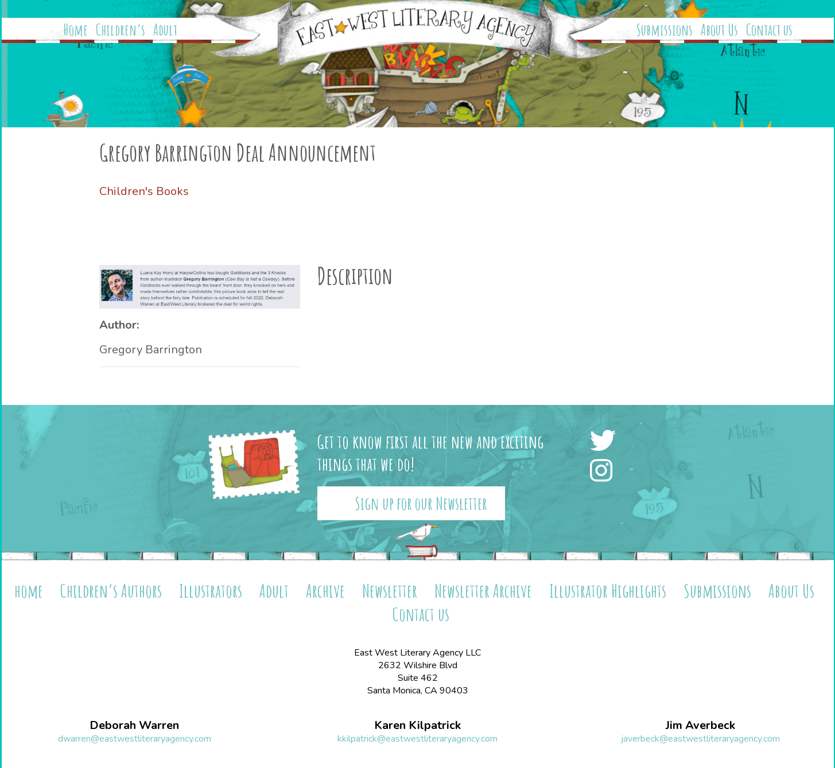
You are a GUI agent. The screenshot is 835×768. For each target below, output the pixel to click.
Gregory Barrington (150, 349)
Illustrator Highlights (607, 590)
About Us (719, 30)
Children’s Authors (111, 590)
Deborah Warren (134, 725)
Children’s (120, 30)
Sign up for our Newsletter (421, 503)
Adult (165, 30)
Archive (325, 590)
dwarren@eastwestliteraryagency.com (134, 738)
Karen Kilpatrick (417, 725)
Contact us (769, 30)
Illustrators (210, 590)
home (28, 590)
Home (76, 30)
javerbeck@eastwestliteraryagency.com (700, 738)
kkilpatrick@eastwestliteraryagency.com (417, 738)
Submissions (664, 30)
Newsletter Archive (483, 590)
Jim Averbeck (700, 725)
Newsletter (389, 590)
